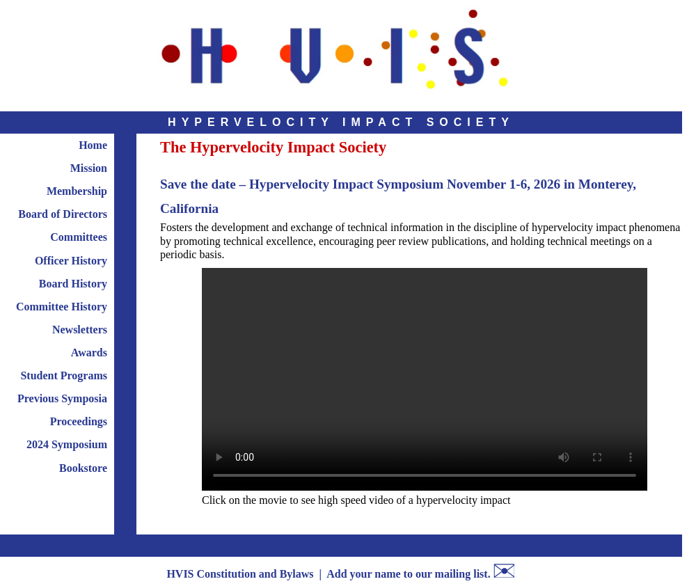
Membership (77, 191)
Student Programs (63, 375)
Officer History (71, 261)
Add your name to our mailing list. (408, 574)
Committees (78, 237)
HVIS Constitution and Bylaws (239, 574)
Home (93, 145)
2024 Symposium (66, 444)
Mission (88, 168)
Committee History (61, 306)
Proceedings (78, 421)
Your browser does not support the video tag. (424, 379)
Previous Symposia (62, 398)
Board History (73, 284)
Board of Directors (62, 214)
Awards (89, 352)
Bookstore (83, 468)
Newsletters (79, 329)
